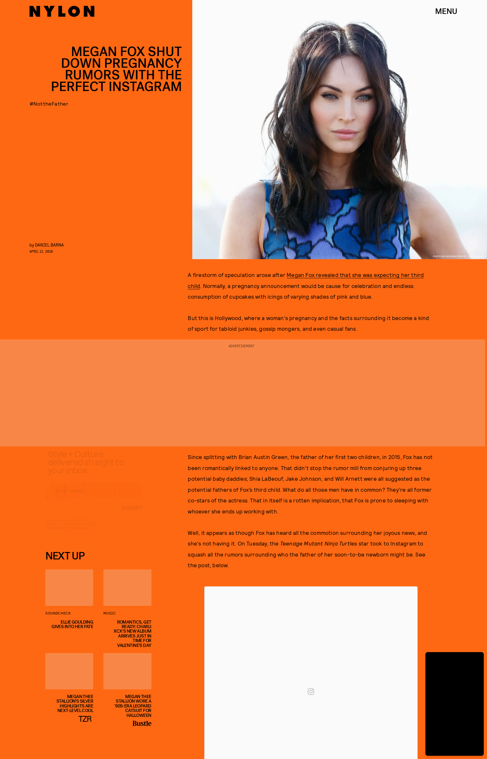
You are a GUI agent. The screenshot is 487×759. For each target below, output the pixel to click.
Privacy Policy (77, 533)
